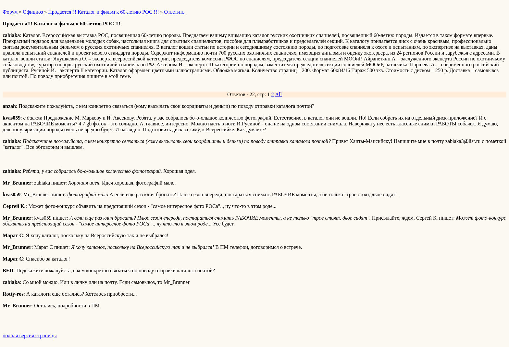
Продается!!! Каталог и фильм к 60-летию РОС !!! (103, 12)
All (278, 94)
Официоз (33, 12)
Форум (10, 12)
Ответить (174, 12)
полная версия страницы (30, 335)
